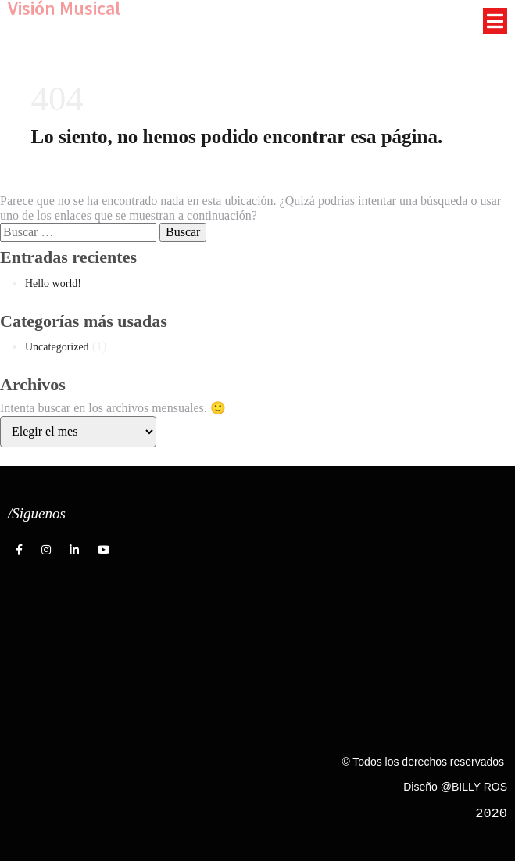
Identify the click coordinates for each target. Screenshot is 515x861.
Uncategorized (57, 347)
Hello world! (53, 283)
